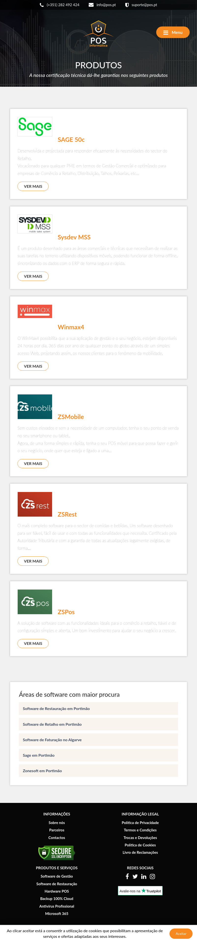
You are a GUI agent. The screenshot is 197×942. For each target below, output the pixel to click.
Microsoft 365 (56, 913)
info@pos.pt (102, 4)
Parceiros (56, 830)
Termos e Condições (140, 830)
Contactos (56, 837)
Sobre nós (57, 822)
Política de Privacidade (140, 822)
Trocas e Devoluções (140, 837)
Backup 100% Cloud (56, 898)
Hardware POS (56, 891)
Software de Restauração (56, 884)
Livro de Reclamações (140, 852)
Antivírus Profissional (56, 906)
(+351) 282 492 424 (59, 5)
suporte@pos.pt (141, 5)
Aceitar (181, 933)
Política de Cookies (140, 845)
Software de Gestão (57, 876)
